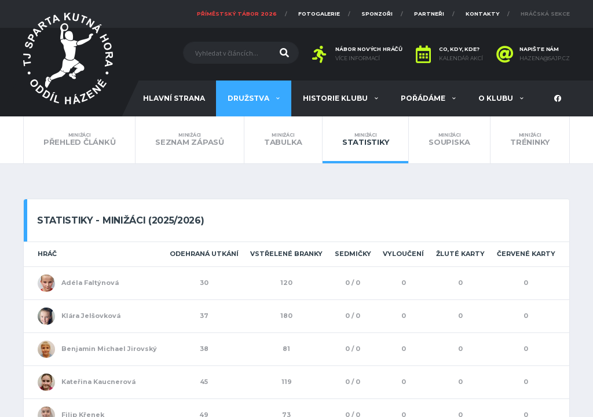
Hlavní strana (174, 98)
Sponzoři (377, 13)
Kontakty (482, 13)
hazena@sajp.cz (544, 58)
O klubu (496, 98)
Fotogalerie (319, 13)
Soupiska (449, 139)
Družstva (249, 98)
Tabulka (283, 139)
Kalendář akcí (461, 58)
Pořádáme (424, 98)
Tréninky (530, 139)
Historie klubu (336, 98)
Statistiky (365, 139)
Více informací (357, 58)
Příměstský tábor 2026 (237, 13)
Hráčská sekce (545, 13)
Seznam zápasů (189, 139)
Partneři (429, 13)
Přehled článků (79, 139)
